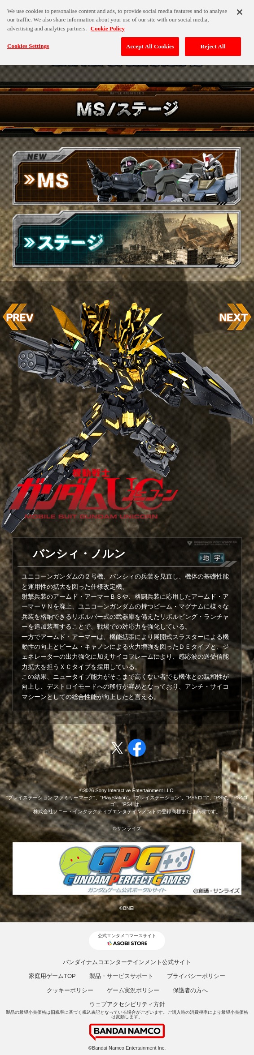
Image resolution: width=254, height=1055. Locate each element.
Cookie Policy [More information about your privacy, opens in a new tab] (108, 24)
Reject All (213, 42)
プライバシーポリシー (196, 976)
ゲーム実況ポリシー (133, 990)
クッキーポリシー (70, 990)
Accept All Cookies (150, 42)
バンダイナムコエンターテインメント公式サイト (127, 962)
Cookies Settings (28, 42)
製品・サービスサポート (121, 976)
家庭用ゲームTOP (52, 976)
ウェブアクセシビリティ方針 (127, 1004)
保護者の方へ (190, 990)
